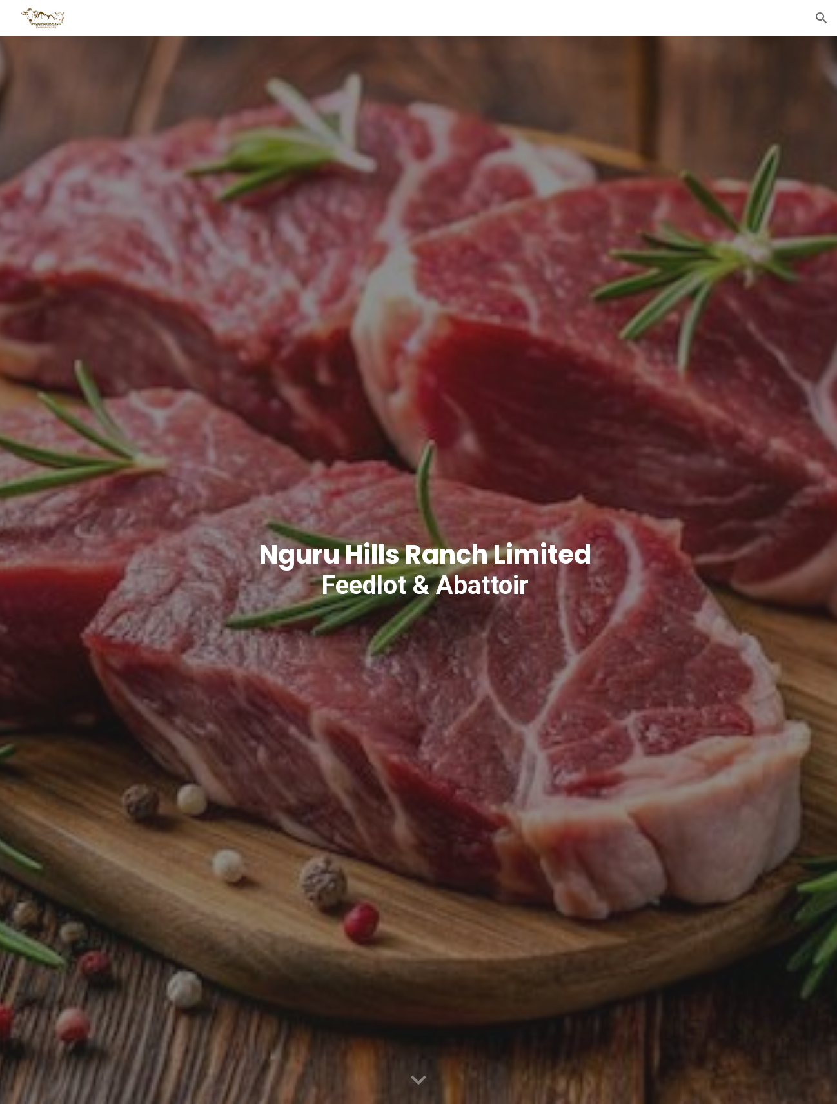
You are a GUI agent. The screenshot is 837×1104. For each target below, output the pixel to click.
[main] (418, 570)
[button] (821, 18)
